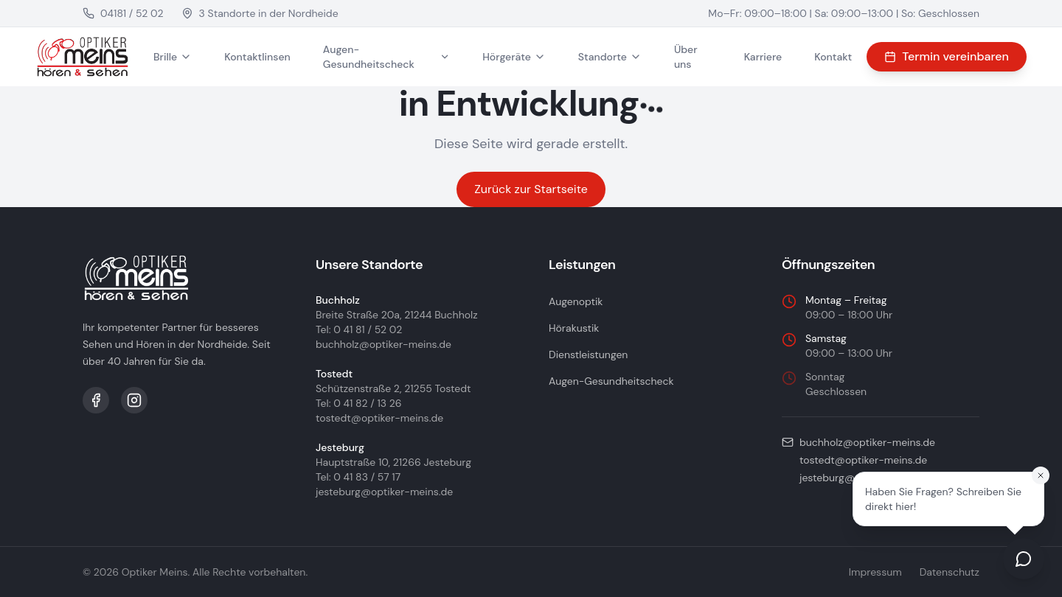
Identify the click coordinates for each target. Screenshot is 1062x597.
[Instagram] (134, 400)
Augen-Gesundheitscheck (386, 57)
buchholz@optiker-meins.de (383, 344)
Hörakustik (574, 328)
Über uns (686, 57)
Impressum (875, 572)
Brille (172, 56)
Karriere (763, 56)
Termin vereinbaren (946, 56)
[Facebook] (96, 400)
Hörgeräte (514, 56)
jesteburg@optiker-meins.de (384, 491)
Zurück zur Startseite (531, 189)
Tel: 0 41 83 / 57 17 (358, 476)
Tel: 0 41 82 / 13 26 (359, 403)
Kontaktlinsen (257, 56)
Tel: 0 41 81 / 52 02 (359, 329)
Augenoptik (576, 301)
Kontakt (833, 56)
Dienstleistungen (588, 354)
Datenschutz (949, 572)
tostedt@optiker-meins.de (379, 418)
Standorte (610, 56)
